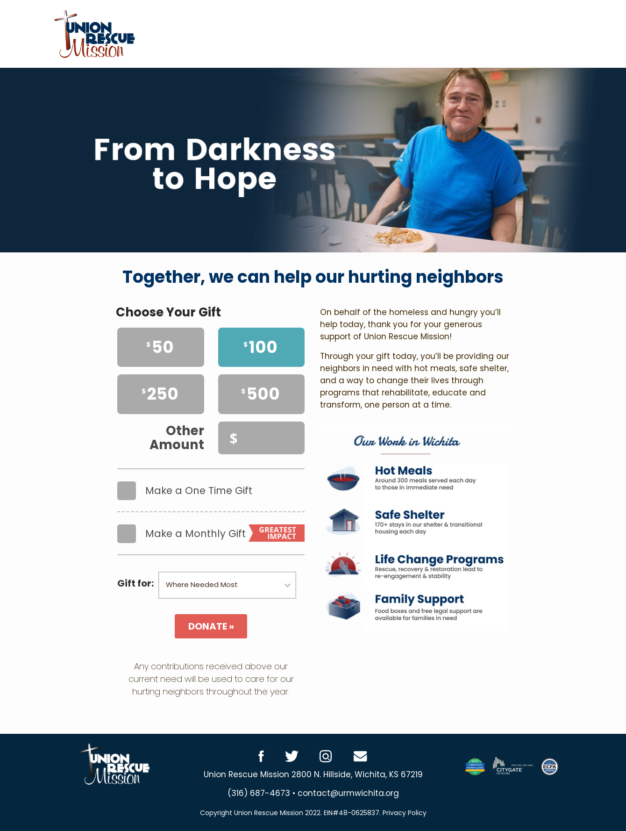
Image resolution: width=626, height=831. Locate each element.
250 (160, 393)
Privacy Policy (405, 812)
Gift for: (135, 583)
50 (160, 347)
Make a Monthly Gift (211, 529)
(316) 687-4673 (259, 793)
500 (260, 393)
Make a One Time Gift (184, 486)
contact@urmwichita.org (348, 793)
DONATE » (211, 626)
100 (260, 347)
